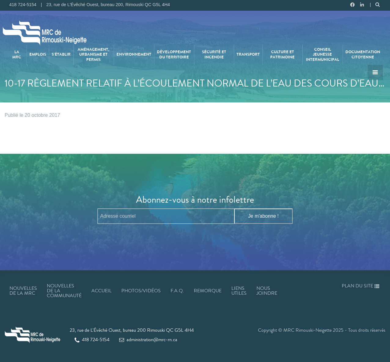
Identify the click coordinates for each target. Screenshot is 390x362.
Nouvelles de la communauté (64, 290)
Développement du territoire (174, 54)
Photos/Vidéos (141, 290)
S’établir (61, 54)
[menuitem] (17, 54)
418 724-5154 (92, 339)
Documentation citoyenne (362, 54)
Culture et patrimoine (282, 54)
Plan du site (360, 285)
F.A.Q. (177, 290)
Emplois (37, 54)
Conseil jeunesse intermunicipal (322, 54)
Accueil (101, 290)
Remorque (208, 290)
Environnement (133, 54)
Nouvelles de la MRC (23, 291)
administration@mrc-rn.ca (148, 339)
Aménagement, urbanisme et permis (93, 54)
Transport (248, 54)
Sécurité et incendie (214, 54)
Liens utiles (239, 291)
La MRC (16, 54)
